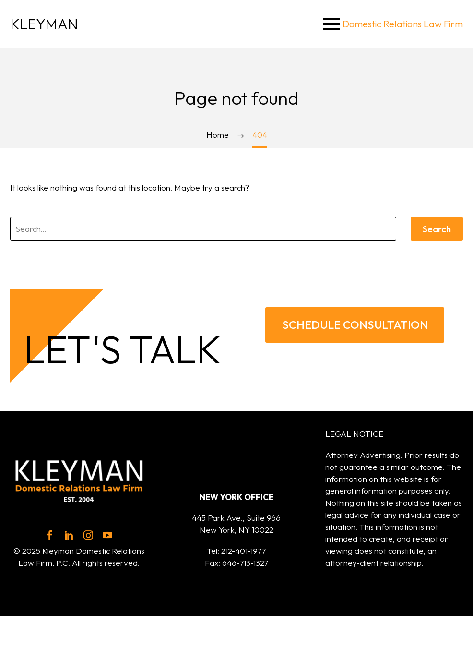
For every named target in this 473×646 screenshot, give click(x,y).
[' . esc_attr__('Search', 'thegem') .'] (203, 229)
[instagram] (88, 539)
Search (437, 229)
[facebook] (50, 539)
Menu (331, 24)
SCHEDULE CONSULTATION (355, 327)
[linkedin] (69, 539)
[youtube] (107, 539)
